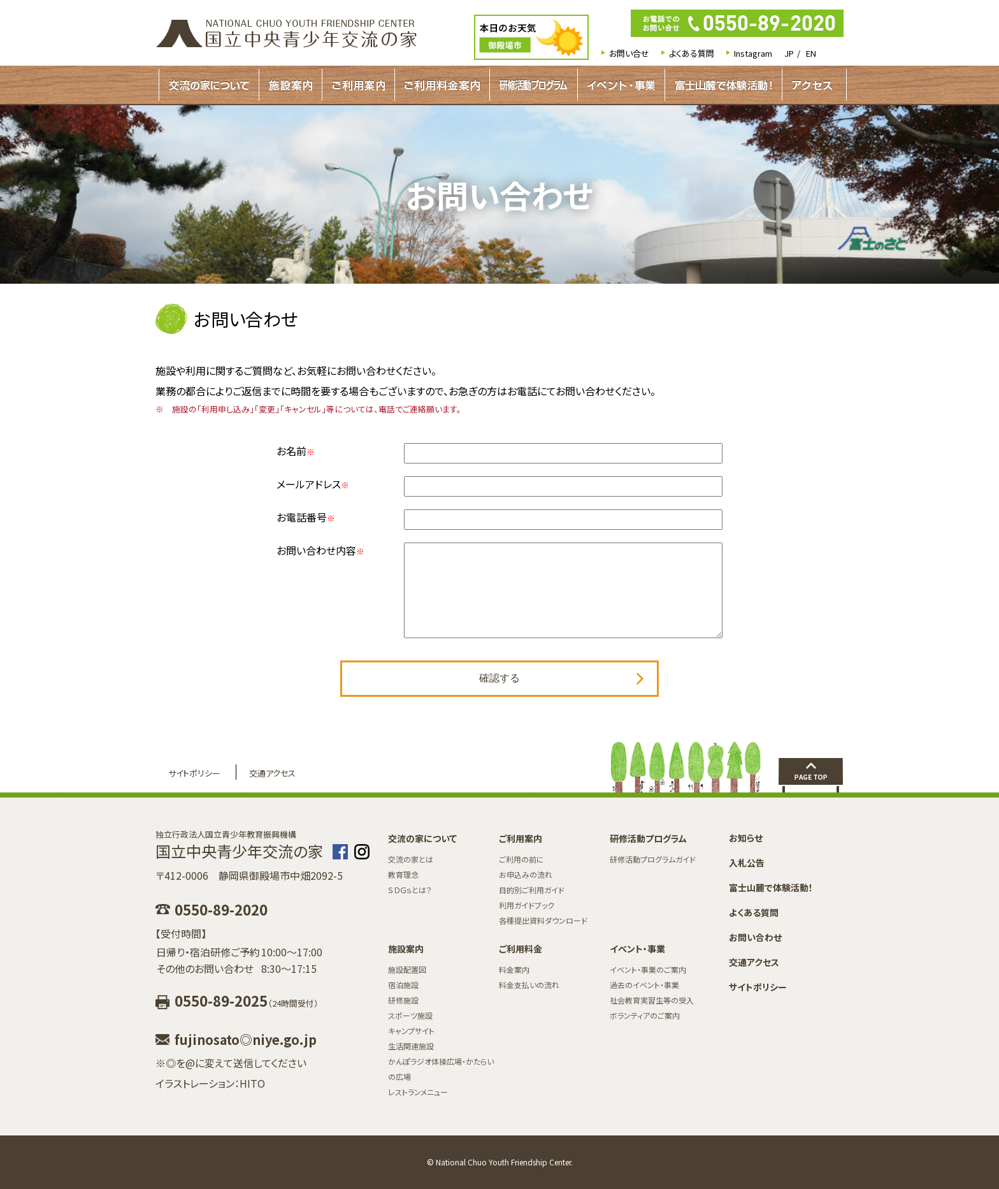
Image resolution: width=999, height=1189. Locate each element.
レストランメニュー (418, 1091)
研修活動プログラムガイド (533, 85)
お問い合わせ (755, 937)
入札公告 (747, 862)
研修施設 (403, 1000)
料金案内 (514, 969)
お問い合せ (629, 53)
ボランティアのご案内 (645, 1015)
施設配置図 (407, 969)
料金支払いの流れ (529, 984)
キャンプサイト (411, 1030)
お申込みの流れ (525, 874)
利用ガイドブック (526, 905)
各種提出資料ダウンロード (543, 920)
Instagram (753, 53)
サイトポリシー (194, 773)
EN (811, 53)
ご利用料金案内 (442, 85)
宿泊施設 (403, 984)
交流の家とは (410, 859)
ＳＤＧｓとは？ (410, 889)
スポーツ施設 (410, 1015)
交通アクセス (272, 773)
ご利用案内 (358, 85)
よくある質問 (691, 53)
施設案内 (290, 85)
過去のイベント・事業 (644, 984)
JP (789, 53)
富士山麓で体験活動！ (723, 85)
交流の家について (209, 85)
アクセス (812, 85)
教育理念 (403, 874)
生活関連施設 (411, 1045)
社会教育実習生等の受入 (652, 1000)
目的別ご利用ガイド (531, 889)
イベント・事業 (621, 85)
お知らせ (746, 837)
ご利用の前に (521, 859)
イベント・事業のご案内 (648, 969)
